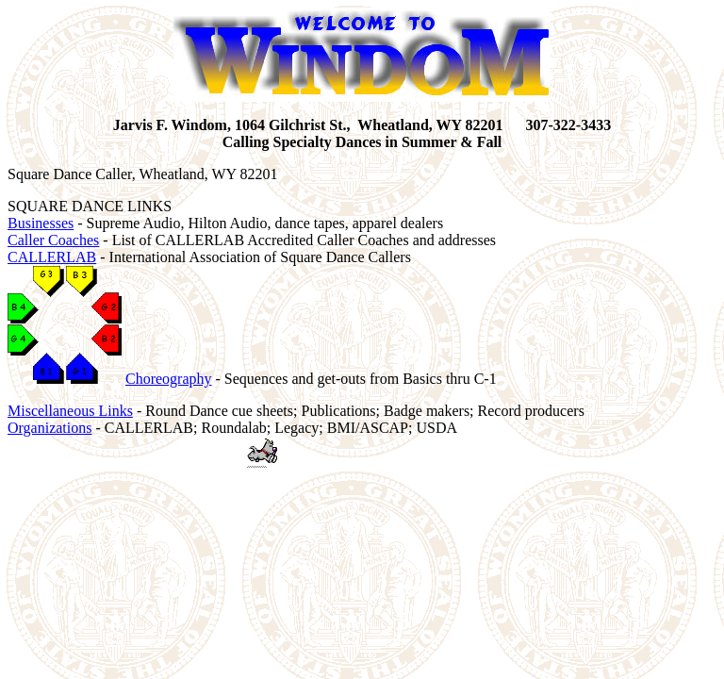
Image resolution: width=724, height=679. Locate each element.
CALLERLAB (52, 257)
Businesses (41, 223)
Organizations (49, 428)
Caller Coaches (53, 240)
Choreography (168, 379)
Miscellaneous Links (70, 411)
